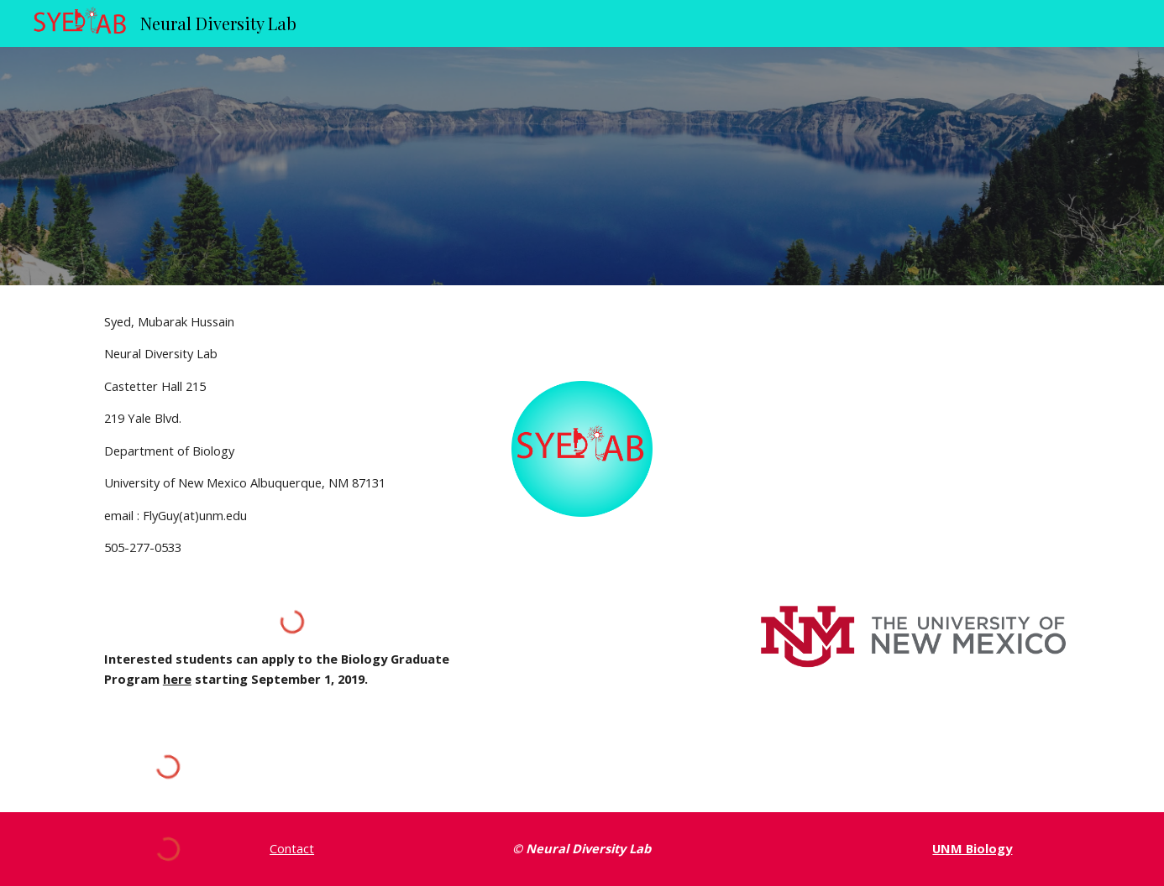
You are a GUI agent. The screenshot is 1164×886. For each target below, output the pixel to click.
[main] (292, 435)
